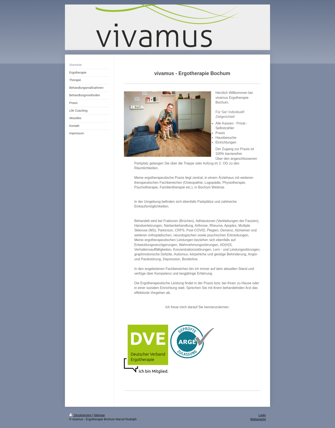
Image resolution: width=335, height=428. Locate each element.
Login (262, 415)
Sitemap (99, 415)
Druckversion (80, 415)
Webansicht (258, 419)
